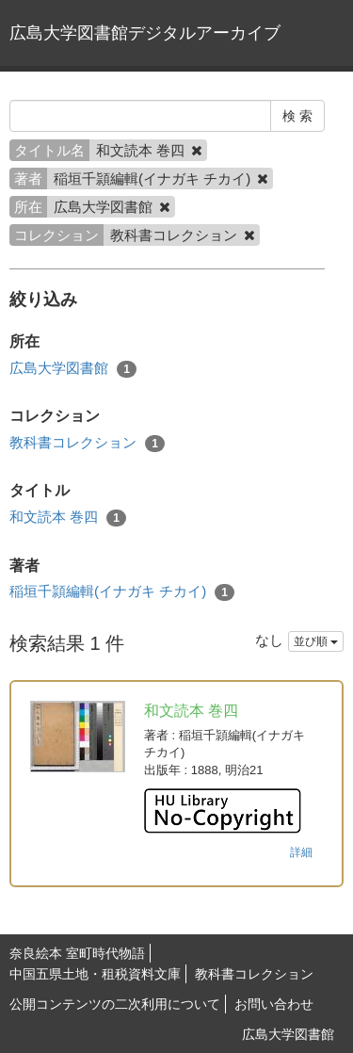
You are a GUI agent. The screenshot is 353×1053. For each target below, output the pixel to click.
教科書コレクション (87, 443)
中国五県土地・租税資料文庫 (95, 973)
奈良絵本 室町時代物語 (77, 953)
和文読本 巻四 (67, 517)
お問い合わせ (273, 1004)
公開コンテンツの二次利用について (114, 1004)
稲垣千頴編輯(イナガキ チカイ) (121, 592)
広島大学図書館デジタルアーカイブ (145, 33)
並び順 (316, 641)
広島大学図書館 (72, 369)
